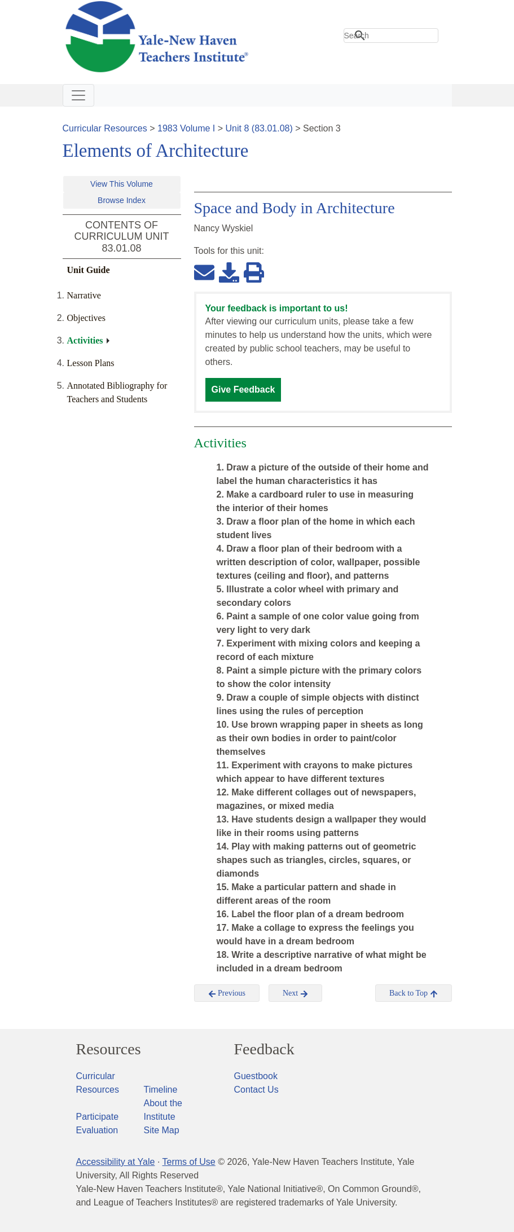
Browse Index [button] (122, 200)
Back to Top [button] (413, 993)
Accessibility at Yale (115, 1162)
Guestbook (256, 1076)
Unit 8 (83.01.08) (259, 128)
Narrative (84, 295)
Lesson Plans (91, 363)
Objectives (86, 318)
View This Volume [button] (121, 183)
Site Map (161, 1130)
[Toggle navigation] (78, 95)
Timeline (161, 1089)
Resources (108, 1049)
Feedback (264, 1049)
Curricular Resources (105, 128)
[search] (391, 35)
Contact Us (256, 1089)
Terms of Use (188, 1162)
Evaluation (97, 1130)
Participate (97, 1116)
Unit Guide (88, 270)
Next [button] (295, 993)
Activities (85, 340)
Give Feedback (243, 389)
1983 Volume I (186, 128)
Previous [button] (227, 993)
